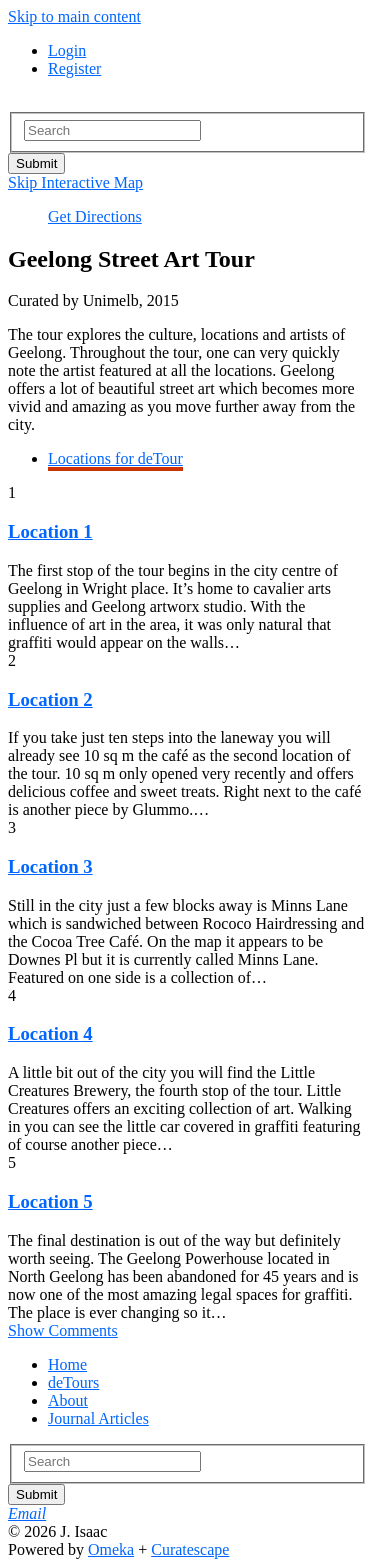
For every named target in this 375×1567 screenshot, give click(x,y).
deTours (73, 1382)
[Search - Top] (112, 130)
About (68, 1400)
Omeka (111, 1549)
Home (67, 1364)
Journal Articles (98, 1418)
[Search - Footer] (112, 1461)
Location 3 (50, 866)
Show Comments (63, 1330)
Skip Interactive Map (75, 182)
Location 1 (50, 531)
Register (74, 68)
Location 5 (50, 1201)
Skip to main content (74, 16)
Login (67, 50)
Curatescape (190, 1549)
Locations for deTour (115, 458)
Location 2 (50, 699)
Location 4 (50, 1033)
